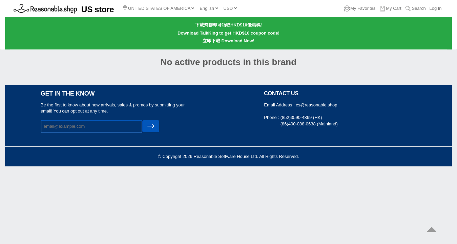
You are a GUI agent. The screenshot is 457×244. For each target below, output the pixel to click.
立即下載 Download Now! (228, 40)
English (209, 8)
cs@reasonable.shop (316, 104)
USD (230, 8)
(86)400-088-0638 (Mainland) (309, 123)
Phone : (272, 117)
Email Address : (280, 104)
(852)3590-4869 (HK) (301, 117)
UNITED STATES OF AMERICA (158, 8)
